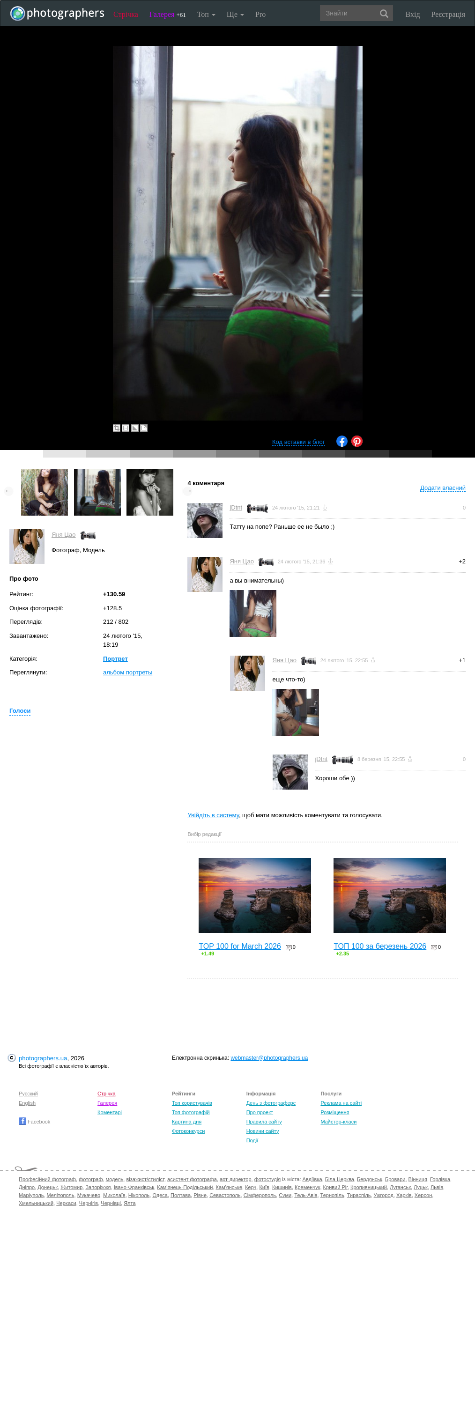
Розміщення (334, 1112)
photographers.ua (43, 1058)
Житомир (71, 1187)
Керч (250, 1187)
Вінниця (417, 1179)
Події (252, 1140)
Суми (285, 1195)
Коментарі (109, 1112)
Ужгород (383, 1195)
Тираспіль (359, 1195)
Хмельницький (36, 1203)
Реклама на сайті (341, 1103)
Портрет (115, 658)
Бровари (395, 1179)
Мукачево (88, 1195)
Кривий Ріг (335, 1187)
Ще (235, 14)
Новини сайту (262, 1131)
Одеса (159, 1195)
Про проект (259, 1112)
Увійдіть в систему (213, 815)
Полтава (181, 1195)
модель (115, 1179)
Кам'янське (229, 1187)
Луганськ (400, 1187)
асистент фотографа (192, 1179)
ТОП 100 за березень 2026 (380, 946)
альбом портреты (127, 672)
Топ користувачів (192, 1103)
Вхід (413, 14)
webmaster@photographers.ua (269, 1058)
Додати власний (443, 487)
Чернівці (111, 1203)
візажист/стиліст (145, 1179)
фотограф (91, 1179)
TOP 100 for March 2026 (240, 946)
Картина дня (186, 1121)
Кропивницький (368, 1187)
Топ (206, 14)
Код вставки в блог (298, 441)
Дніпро (27, 1187)
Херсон (423, 1195)
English (27, 1103)
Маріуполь (31, 1195)
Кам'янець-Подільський (185, 1187)
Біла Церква (339, 1179)
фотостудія (267, 1179)
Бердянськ (369, 1179)
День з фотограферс (271, 1103)
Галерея (167, 14)
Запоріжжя (98, 1187)
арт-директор (236, 1179)
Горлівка (440, 1179)
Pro (260, 14)
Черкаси (66, 1203)
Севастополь (224, 1195)
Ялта (129, 1203)
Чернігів (88, 1203)
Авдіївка (312, 1179)
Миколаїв (114, 1195)
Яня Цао (64, 534)
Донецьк (47, 1187)
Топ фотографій (191, 1112)
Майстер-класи (338, 1121)
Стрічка (125, 14)
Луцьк (421, 1187)
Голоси (19, 710)
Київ (264, 1187)
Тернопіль (332, 1195)
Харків (404, 1195)
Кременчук (307, 1187)
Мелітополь (60, 1195)
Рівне (200, 1195)
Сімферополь (260, 1195)
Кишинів (282, 1187)
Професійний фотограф (47, 1179)
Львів (436, 1187)
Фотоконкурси (188, 1131)
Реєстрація (448, 14)
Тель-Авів (305, 1195)
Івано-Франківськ (134, 1187)
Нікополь (138, 1195)
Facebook (34, 1121)
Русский (28, 1093)
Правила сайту (264, 1121)
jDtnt (236, 507)
